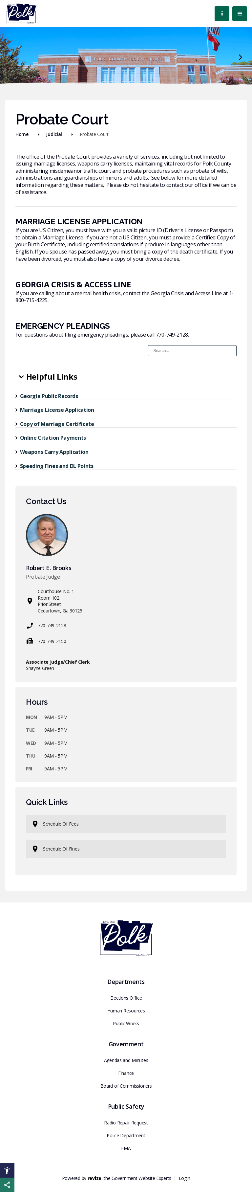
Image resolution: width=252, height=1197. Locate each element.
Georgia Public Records (49, 396)
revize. (95, 1178)
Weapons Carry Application (54, 451)
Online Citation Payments (53, 437)
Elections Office (126, 998)
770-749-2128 (46, 626)
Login (184, 1178)
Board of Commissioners (126, 1086)
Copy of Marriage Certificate (57, 424)
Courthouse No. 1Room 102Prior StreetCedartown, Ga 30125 (54, 601)
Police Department (126, 1135)
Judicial (54, 134)
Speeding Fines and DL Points (57, 466)
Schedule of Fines (55, 849)
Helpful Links (51, 376)
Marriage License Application (57, 409)
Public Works (126, 1023)
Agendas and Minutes (126, 1060)
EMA (126, 1148)
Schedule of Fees (55, 824)
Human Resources (126, 1011)
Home (22, 134)
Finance (126, 1073)
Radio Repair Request (126, 1122)
